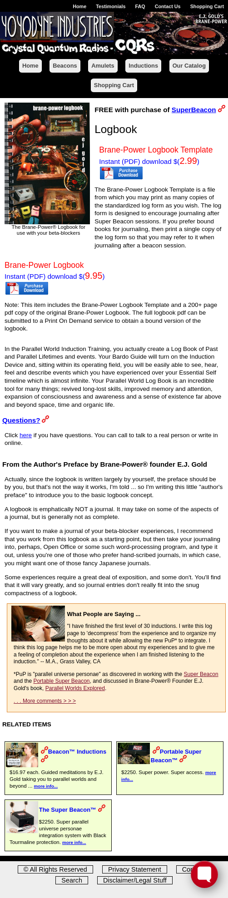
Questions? (21, 420)
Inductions (143, 65)
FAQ (140, 6)
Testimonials (110, 6)
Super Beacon (201, 674)
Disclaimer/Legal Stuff (135, 880)
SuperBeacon (194, 109)
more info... (46, 786)
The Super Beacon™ (67, 809)
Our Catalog (189, 65)
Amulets (102, 65)
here (26, 435)
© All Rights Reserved (55, 869)
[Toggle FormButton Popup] (204, 874)
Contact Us (168, 6)
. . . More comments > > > (45, 701)
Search (71, 880)
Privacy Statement (134, 869)
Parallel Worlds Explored (75, 688)
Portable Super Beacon (61, 681)
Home (79, 6)
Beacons (65, 65)
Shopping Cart (207, 6)
